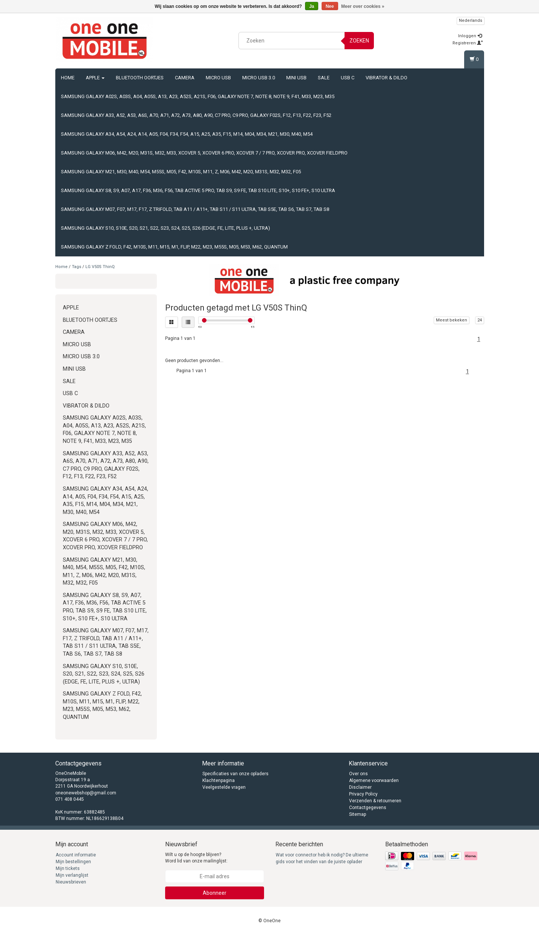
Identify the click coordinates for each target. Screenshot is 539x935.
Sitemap (357, 814)
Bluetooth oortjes (140, 77)
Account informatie (76, 855)
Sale (323, 77)
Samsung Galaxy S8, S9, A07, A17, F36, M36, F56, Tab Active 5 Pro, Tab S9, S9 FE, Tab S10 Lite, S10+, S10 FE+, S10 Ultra (198, 190)
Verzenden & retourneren (375, 800)
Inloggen (470, 35)
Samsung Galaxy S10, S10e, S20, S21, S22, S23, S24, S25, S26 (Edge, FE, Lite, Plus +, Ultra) (165, 228)
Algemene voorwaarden (374, 780)
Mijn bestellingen (73, 861)
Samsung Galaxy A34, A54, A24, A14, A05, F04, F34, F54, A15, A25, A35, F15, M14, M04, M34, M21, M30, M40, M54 (187, 134)
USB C (347, 77)
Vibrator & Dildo (386, 77)
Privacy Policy (363, 794)
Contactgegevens (367, 807)
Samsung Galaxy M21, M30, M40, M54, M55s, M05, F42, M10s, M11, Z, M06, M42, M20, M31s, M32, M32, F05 (181, 171)
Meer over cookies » (362, 6)
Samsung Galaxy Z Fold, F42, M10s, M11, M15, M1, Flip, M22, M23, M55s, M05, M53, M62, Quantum (174, 247)
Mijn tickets (68, 868)
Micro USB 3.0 (258, 77)
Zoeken (359, 41)
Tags (76, 266)
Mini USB (296, 77)
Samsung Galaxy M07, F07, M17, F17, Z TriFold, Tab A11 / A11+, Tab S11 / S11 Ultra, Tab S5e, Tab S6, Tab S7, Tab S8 (195, 209)
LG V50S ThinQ (100, 266)
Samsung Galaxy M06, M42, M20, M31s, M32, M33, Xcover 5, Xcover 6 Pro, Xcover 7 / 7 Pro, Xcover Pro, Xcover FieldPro (204, 153)
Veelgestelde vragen (224, 787)
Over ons (358, 773)
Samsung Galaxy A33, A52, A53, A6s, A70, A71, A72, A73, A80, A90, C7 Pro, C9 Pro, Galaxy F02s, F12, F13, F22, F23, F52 (196, 115)
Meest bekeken (451, 320)
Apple (95, 77)
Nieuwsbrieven (71, 882)
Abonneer (214, 893)
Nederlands (470, 20)
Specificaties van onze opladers (235, 773)
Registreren (467, 43)
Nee (330, 6)
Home (67, 77)
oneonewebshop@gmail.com (85, 793)
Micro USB (218, 77)
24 (479, 320)
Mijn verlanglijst (72, 875)
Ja (311, 6)
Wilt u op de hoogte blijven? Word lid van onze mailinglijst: (196, 858)
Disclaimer (360, 787)
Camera (184, 77)
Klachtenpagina (218, 780)
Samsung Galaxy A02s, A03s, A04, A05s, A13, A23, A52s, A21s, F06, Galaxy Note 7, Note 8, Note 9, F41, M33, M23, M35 (197, 96)
